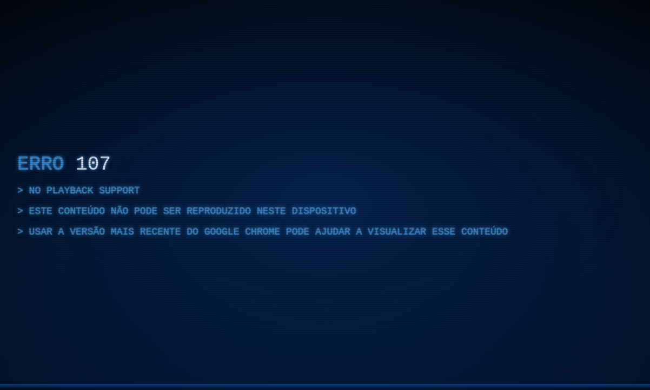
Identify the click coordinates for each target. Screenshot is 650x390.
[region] (325, 195)
